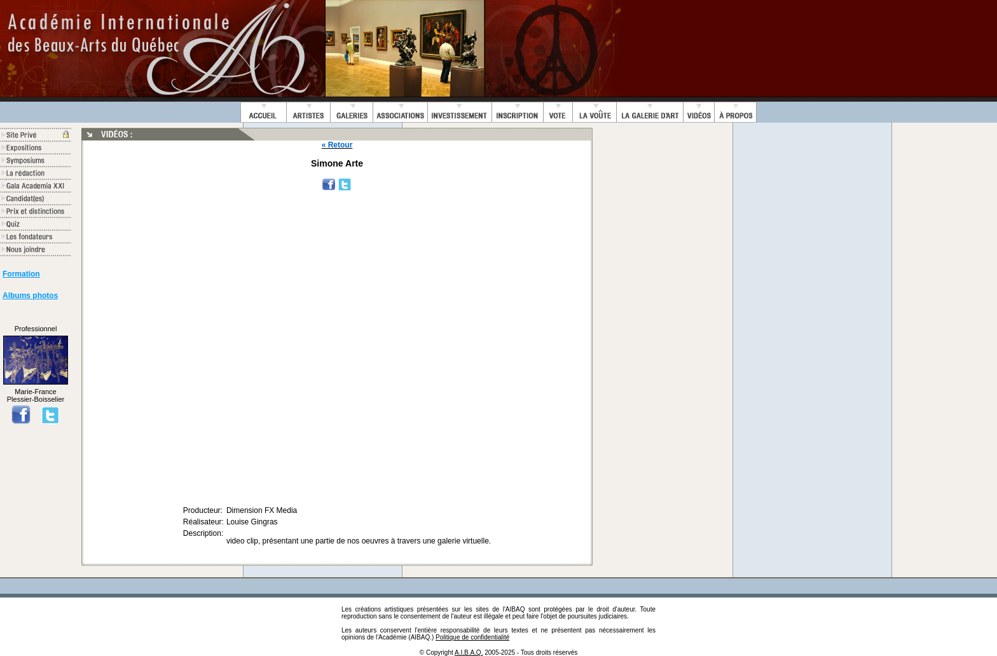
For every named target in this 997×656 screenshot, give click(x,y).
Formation (21, 274)
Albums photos (30, 295)
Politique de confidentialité (472, 637)
